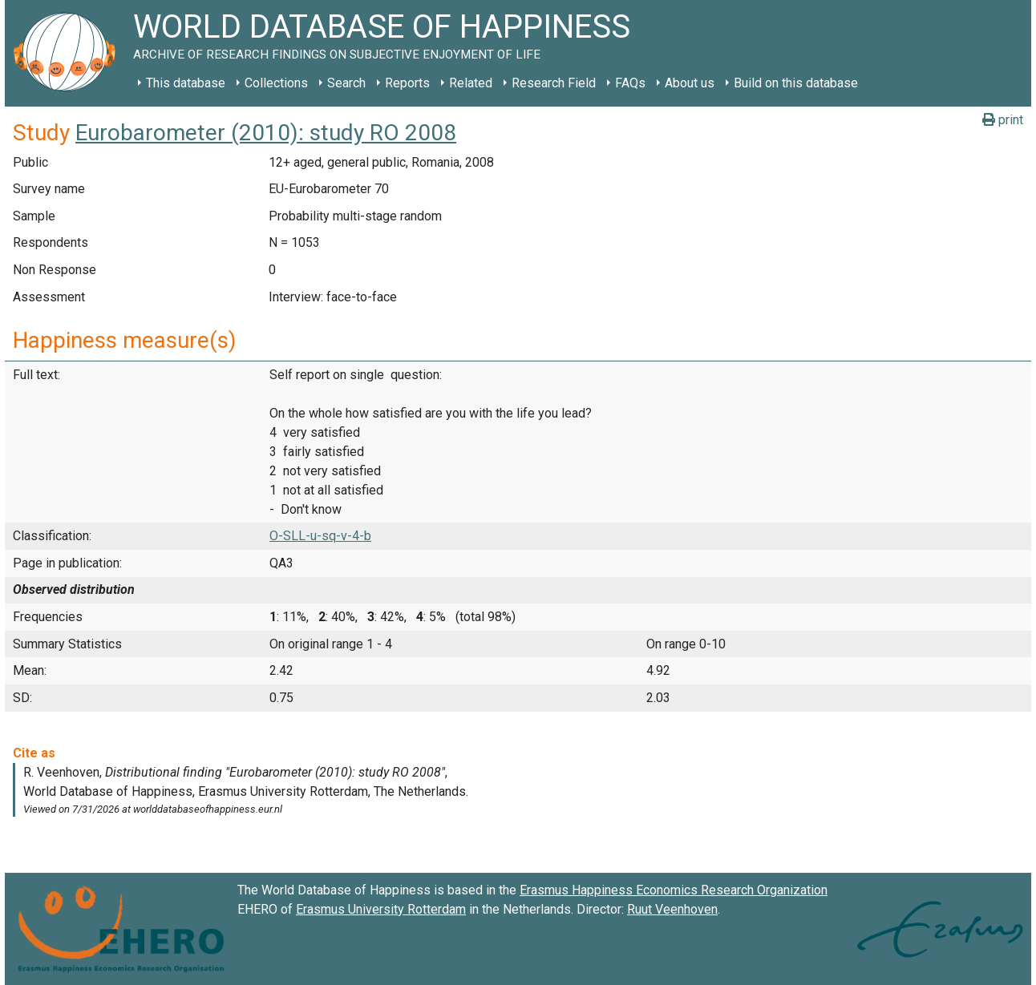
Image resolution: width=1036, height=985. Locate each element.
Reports (407, 83)
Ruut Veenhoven (672, 909)
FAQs (630, 83)
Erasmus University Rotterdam (381, 909)
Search (346, 83)
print (1002, 119)
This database (185, 83)
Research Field (554, 83)
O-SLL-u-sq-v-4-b (320, 535)
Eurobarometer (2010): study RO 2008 (265, 132)
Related (470, 83)
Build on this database (796, 83)
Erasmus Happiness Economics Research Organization (674, 890)
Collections (276, 83)
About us (689, 83)
